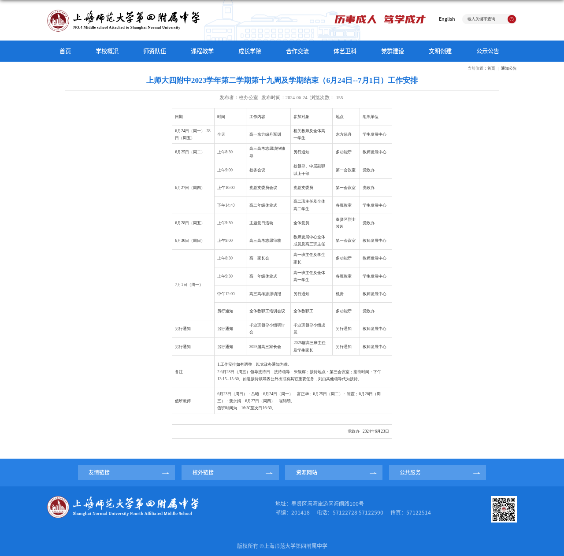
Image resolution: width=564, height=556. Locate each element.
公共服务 (410, 472)
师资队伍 (154, 51)
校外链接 (203, 472)
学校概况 (107, 51)
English (447, 19)
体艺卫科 (345, 51)
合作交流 (297, 51)
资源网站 (306, 472)
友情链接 (99, 472)
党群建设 (392, 51)
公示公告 (487, 51)
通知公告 (509, 68)
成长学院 (249, 51)
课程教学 (202, 51)
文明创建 (440, 51)
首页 (65, 51)
